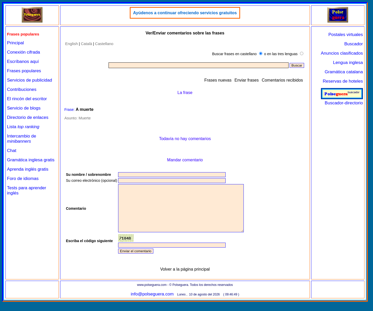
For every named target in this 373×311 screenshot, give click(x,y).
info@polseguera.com (152, 303)
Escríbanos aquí (23, 61)
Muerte (84, 118)
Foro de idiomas (23, 178)
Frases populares (24, 70)
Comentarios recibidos (282, 80)
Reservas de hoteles (343, 81)
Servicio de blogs (23, 108)
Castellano (104, 43)
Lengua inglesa (348, 62)
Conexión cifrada (23, 52)
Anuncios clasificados (342, 53)
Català (86, 43)
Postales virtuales (345, 34)
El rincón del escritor (27, 98)
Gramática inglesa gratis (30, 159)
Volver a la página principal (185, 278)
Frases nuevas (218, 80)
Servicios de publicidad (29, 80)
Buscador (353, 43)
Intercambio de (21, 139)
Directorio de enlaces (27, 117)
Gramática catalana (344, 71)
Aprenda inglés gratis (27, 169)
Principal (15, 42)
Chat (11, 150)
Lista (23, 126)
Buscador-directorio (342, 100)
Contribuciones (21, 89)
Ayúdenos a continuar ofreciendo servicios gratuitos (185, 13)
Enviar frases (246, 80)
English (71, 43)
